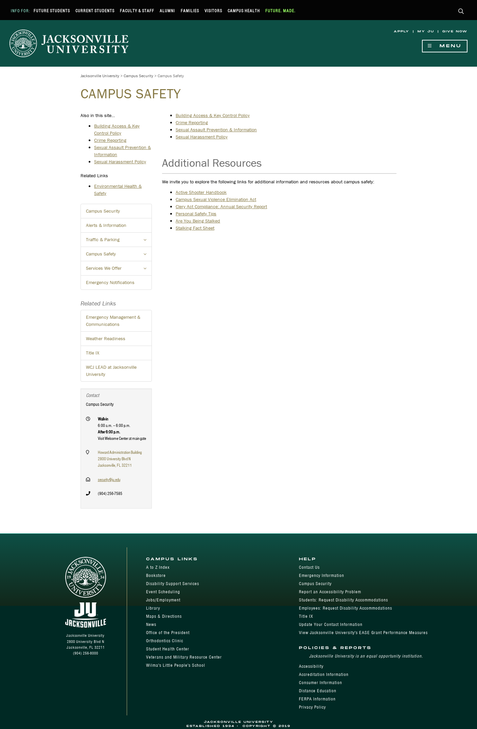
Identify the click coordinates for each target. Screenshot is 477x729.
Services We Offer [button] (119, 270)
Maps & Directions (164, 616)
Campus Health (244, 11)
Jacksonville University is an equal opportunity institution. (366, 656)
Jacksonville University (100, 75)
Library (153, 608)
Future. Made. (280, 11)
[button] (461, 11)
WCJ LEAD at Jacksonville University (111, 370)
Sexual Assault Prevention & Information (216, 130)
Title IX (92, 353)
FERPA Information (317, 699)
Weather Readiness (105, 338)
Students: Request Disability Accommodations (343, 600)
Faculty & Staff (137, 11)
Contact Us (309, 567)
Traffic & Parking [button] (119, 241)
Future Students (52, 11)
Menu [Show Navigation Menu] (445, 46)
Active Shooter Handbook (201, 192)
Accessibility (311, 666)
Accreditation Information (324, 674)
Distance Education (317, 691)
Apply (401, 31)
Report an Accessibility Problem (330, 592)
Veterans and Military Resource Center (184, 657)
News (151, 624)
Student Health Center (167, 649)
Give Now (454, 31)
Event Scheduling (163, 592)
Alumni (167, 11)
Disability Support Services (172, 583)
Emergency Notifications (110, 282)
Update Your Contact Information (331, 624)
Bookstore (156, 575)
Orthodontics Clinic (164, 641)
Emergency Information (321, 575)
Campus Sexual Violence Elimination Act (216, 199)
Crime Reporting (192, 122)
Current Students (94, 11)
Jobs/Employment (163, 600)
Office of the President (168, 632)
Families (190, 11)
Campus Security (138, 75)
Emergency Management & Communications (113, 320)
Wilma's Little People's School (175, 665)
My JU (426, 31)
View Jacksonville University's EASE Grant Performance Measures (363, 632)
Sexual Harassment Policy (202, 137)
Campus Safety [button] (119, 255)
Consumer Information (320, 682)
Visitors (213, 11)
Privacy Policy (312, 707)
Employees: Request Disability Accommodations (345, 608)
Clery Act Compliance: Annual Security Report (221, 206)
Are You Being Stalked (198, 221)
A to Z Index (158, 567)
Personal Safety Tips (196, 214)
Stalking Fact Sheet (195, 228)
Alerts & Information (106, 225)
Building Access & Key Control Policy (213, 115)
